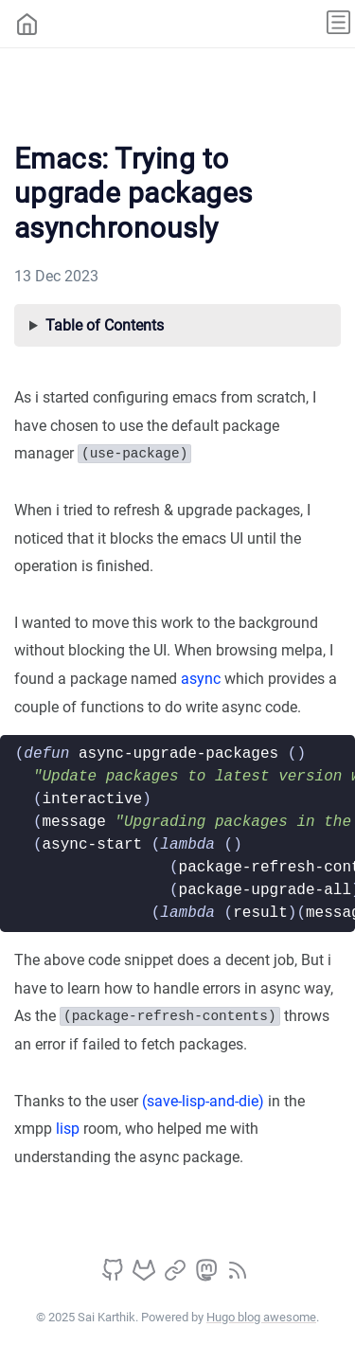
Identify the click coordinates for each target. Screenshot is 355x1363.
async (201, 679)
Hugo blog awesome (261, 1317)
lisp (68, 1129)
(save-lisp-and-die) (203, 1101)
